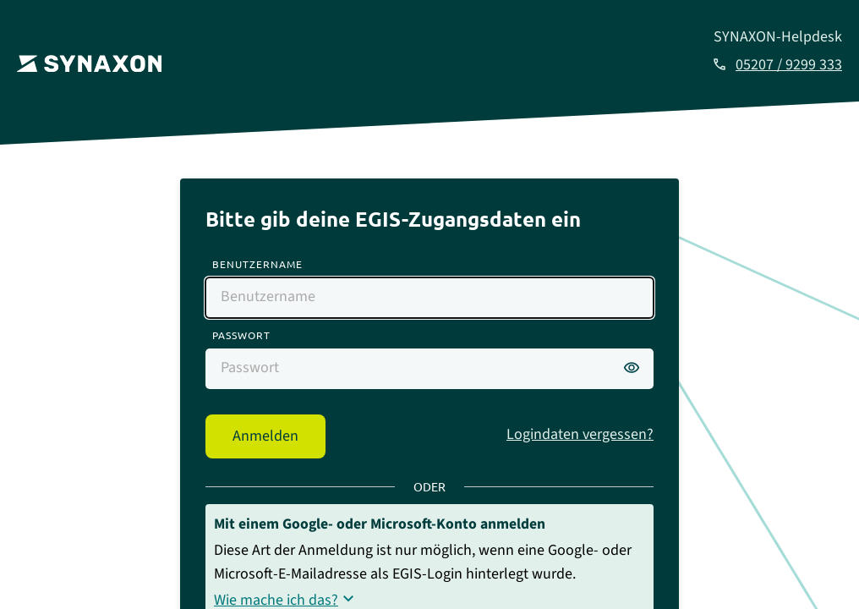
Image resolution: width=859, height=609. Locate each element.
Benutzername (257, 264)
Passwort (241, 335)
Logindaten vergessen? (580, 434)
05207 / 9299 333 (789, 64)
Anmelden (265, 436)
